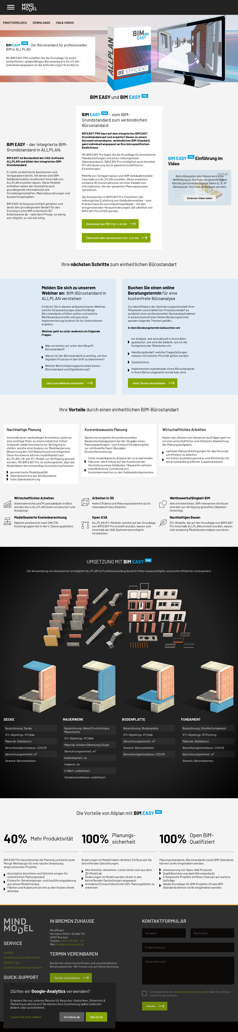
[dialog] (59, 1005)
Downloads (41, 22)
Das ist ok (96, 1017)
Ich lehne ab (72, 1017)
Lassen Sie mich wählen (25, 1017)
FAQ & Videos (65, 22)
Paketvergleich (15, 22)
